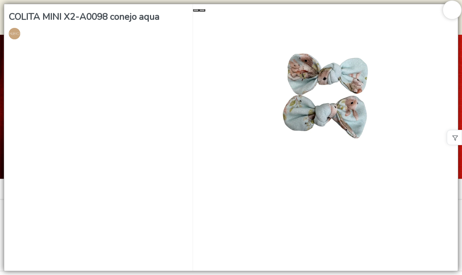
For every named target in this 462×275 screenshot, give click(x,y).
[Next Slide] (202, 10)
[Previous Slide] (196, 10)
